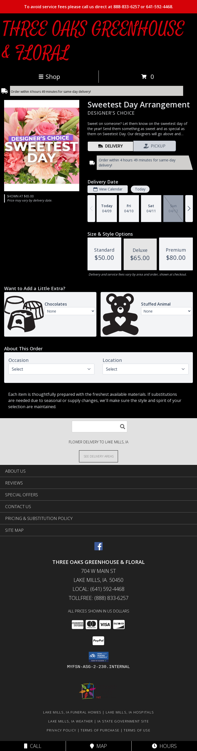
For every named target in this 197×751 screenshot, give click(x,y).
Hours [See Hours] (164, 746)
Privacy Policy (61, 730)
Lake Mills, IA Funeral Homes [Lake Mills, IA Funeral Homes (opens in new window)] (72, 712)
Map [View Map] (98, 746)
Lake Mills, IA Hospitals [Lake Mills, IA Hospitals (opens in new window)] (130, 712)
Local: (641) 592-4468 (98, 588)
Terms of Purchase (100, 730)
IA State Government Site (123, 721)
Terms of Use (137, 730)
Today (140, 189)
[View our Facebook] (98, 549)
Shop (49, 76)
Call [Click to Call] (32, 746)
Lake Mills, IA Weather (70, 721)
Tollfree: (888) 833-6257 (99, 597)
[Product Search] (99, 426)
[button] (99, 657)
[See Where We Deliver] (98, 456)
